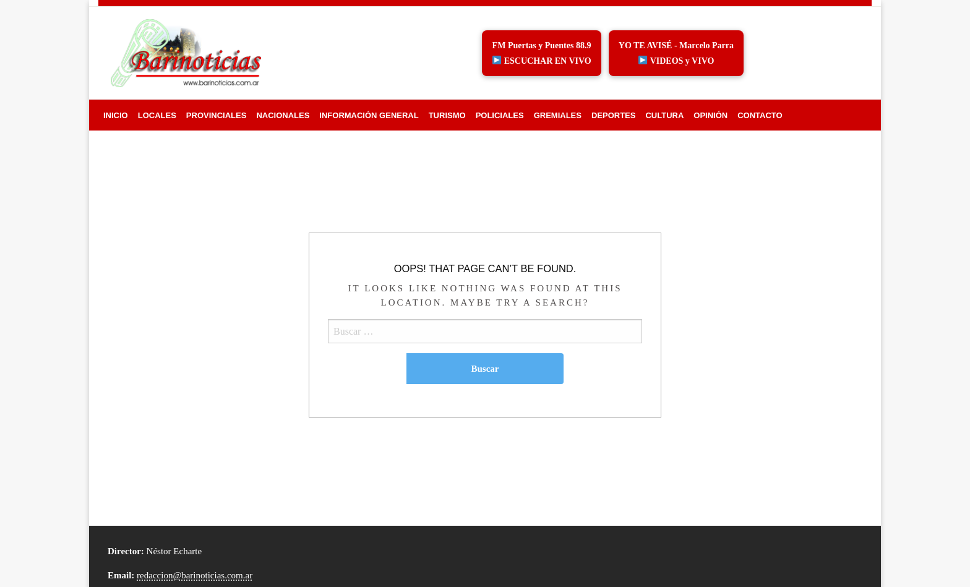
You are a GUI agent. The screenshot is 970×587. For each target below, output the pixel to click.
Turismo (447, 115)
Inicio (115, 115)
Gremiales (558, 115)
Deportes (613, 115)
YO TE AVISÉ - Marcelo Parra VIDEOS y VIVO (676, 53)
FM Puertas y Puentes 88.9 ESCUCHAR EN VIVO (541, 53)
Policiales (500, 115)
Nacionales (282, 115)
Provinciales (216, 115)
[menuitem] (115, 115)
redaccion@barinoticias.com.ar (194, 575)
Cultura (664, 115)
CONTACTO (759, 115)
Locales (157, 115)
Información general (368, 115)
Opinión (710, 115)
